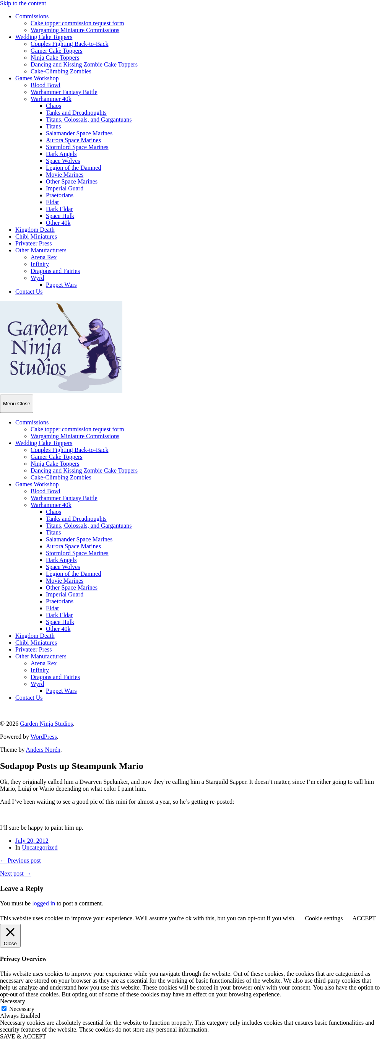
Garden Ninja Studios (46, 723)
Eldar (52, 202)
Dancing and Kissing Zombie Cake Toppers (84, 64)
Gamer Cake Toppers (56, 50)
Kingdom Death (35, 229)
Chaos (53, 105)
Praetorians (59, 195)
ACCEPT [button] (363, 918)
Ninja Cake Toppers (55, 57)
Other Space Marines (72, 181)
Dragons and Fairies (55, 271)
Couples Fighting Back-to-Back (70, 44)
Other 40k (58, 222)
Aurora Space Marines (73, 140)
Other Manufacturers (41, 250)
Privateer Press (33, 243)
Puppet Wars (61, 284)
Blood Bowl (45, 85)
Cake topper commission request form (77, 23)
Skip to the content (23, 3)
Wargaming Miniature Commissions (75, 30)
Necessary (21, 1009)
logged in (43, 903)
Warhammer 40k (51, 99)
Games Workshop (37, 78)
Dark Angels (61, 154)
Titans (53, 126)
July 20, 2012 (32, 840)
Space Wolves (63, 161)
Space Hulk (60, 216)
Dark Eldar (59, 209)
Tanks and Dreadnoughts (76, 112)
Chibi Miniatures (36, 236)
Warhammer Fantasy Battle (64, 92)
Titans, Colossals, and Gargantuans (89, 119)
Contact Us (29, 291)
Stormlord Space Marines (77, 147)
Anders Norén (43, 749)
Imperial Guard (64, 188)
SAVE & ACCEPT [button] (23, 1036)
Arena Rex (44, 257)
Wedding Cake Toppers (43, 37)
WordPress (44, 736)
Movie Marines (64, 174)
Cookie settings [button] (324, 918)
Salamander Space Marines (79, 133)
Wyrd (37, 278)
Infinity (40, 264)
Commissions (32, 16)
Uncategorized (39, 847)
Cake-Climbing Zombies (61, 71)
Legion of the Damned (73, 167)
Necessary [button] (12, 1001)
